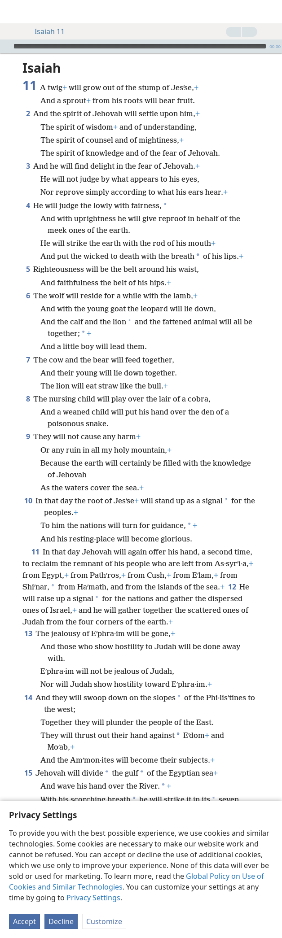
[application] (141, 46)
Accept (24, 921)
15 (28, 773)
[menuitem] (13, 12)
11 (35, 552)
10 (28, 501)
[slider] (140, 46)
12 (232, 587)
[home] (13, 12)
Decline (61, 921)
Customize (104, 921)
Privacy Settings (93, 898)
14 (28, 697)
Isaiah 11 (45, 31)
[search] (271, 11)
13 (28, 633)
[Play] (5, 46)
